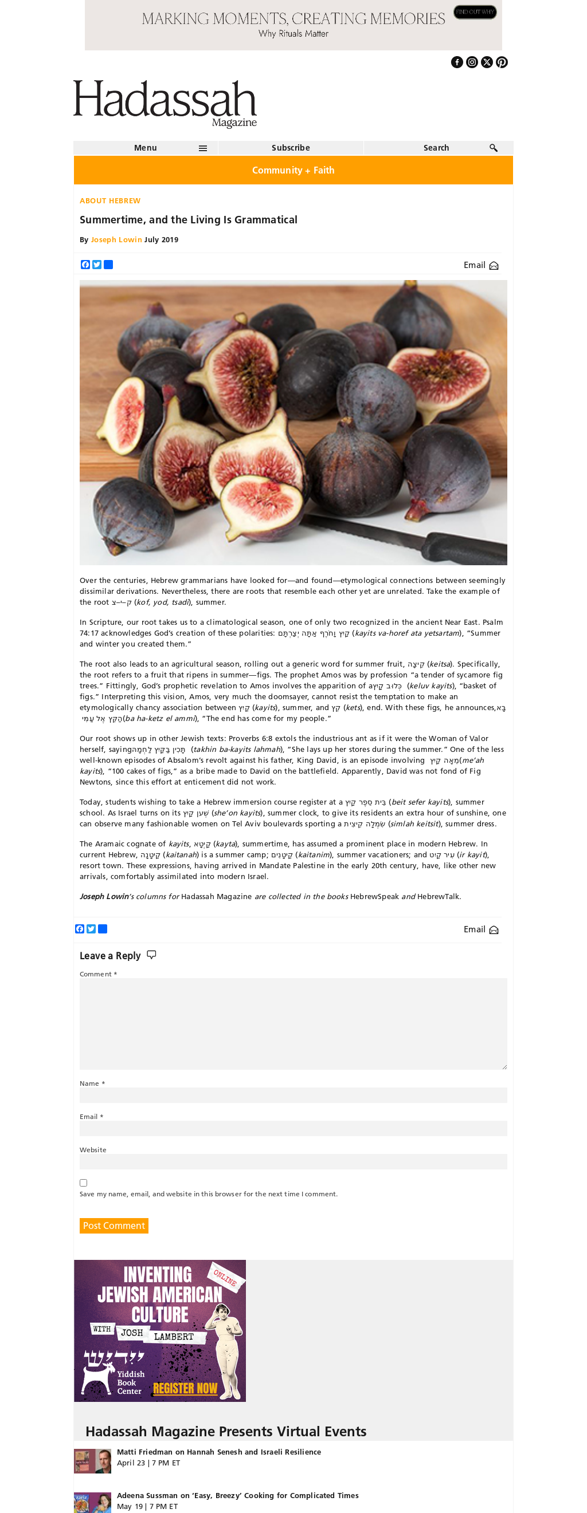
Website (93, 1149)
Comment (99, 974)
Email (481, 264)
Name (92, 1083)
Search (437, 148)
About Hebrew (110, 200)
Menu (145, 148)
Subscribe (291, 148)
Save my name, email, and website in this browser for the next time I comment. (209, 1193)
